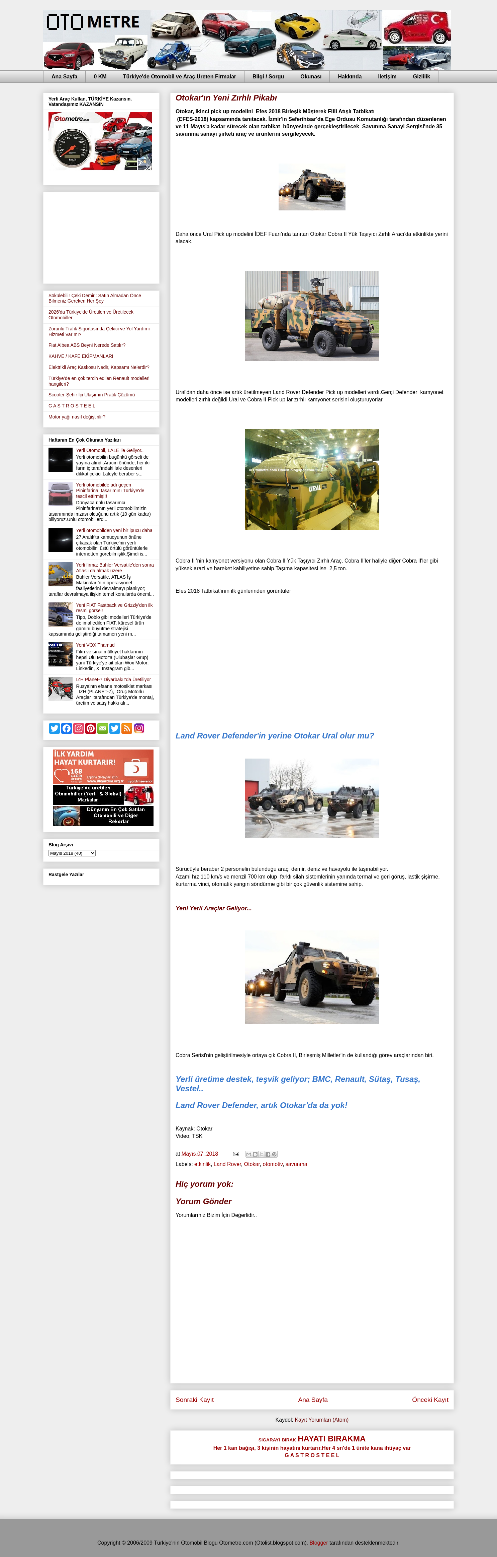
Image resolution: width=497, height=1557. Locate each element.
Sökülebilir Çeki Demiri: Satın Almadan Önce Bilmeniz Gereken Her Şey (94, 298)
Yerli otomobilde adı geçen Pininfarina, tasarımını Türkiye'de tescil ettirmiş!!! (110, 490)
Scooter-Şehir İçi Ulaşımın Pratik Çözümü (91, 394)
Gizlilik (421, 76)
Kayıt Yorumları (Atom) (322, 1420)
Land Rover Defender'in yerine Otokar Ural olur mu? (275, 735)
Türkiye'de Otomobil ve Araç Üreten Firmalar (179, 76)
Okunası (310, 76)
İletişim (387, 76)
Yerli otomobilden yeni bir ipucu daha (114, 530)
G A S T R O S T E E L (71, 405)
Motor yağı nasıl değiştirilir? (76, 416)
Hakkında (350, 76)
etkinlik (202, 1164)
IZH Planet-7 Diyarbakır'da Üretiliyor (113, 679)
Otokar (252, 1164)
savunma (296, 1164)
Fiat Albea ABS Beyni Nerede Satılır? (86, 345)
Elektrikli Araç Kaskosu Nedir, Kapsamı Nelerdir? (99, 367)
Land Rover (227, 1164)
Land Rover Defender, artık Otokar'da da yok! (261, 1105)
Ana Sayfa (64, 76)
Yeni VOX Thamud (95, 645)
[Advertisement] (101, 236)
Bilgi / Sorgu (268, 76)
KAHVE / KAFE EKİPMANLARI (80, 356)
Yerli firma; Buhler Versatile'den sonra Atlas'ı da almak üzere (115, 567)
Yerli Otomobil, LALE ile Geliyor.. (110, 450)
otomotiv (273, 1164)
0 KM (100, 76)
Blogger (318, 1543)
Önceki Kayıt (430, 1399)
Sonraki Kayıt (195, 1399)
